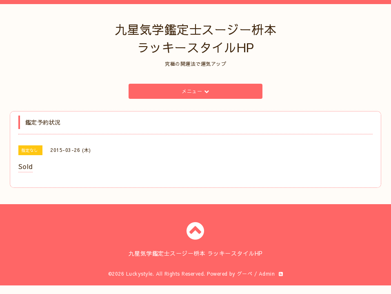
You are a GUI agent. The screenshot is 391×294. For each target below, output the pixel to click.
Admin (267, 273)
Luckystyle (139, 273)
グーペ (245, 273)
